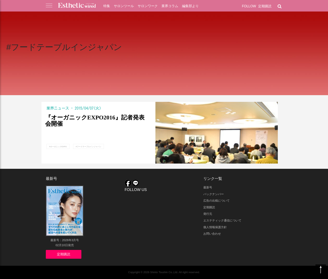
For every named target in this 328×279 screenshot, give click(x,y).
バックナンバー (213, 194)
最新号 (207, 187)
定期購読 (265, 6)
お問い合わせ (212, 233)
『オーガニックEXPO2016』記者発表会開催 (95, 120)
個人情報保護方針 (215, 227)
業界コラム (169, 6)
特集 (106, 6)
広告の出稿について (216, 200)
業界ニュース (57, 108)
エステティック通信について (222, 220)
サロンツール (124, 6)
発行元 (207, 213)
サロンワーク (148, 6)
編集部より (190, 6)
